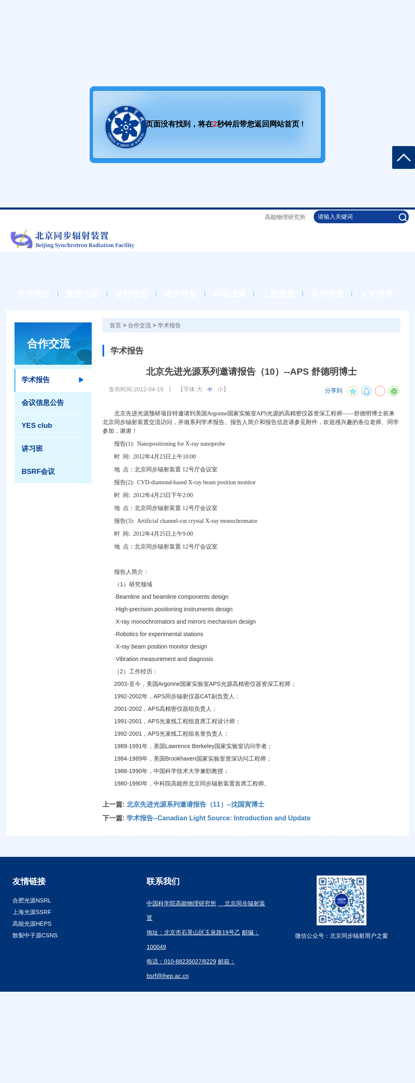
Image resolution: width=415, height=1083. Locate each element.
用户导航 (180, 294)
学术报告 (169, 325)
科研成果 (229, 294)
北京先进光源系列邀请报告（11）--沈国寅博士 (195, 804)
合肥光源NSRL (31, 900)
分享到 (333, 391)
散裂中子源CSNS (35, 935)
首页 (115, 325)
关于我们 (33, 294)
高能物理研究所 (285, 217)
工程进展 (278, 294)
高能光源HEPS (31, 923)
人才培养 (376, 294)
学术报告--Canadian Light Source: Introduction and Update (219, 818)
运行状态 (131, 294)
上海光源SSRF (31, 912)
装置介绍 (82, 294)
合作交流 (327, 294)
